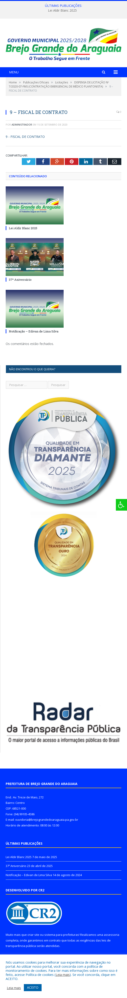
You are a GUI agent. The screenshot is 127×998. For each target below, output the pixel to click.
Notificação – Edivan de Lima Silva (33, 331)
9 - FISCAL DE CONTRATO (25, 136)
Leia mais (63, 974)
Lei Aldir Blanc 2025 (62, 10)
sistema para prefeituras (61, 935)
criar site (33, 935)
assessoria (111, 935)
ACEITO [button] (32, 987)
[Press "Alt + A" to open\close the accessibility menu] (121, 505)
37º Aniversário (20, 280)
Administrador (22, 124)
